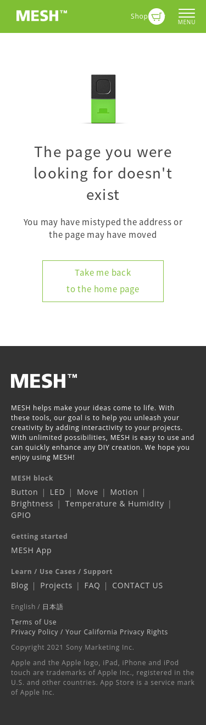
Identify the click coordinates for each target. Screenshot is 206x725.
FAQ (92, 585)
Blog (20, 585)
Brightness (32, 503)
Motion (124, 492)
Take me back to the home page (103, 280)
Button (24, 492)
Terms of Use (34, 622)
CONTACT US (137, 585)
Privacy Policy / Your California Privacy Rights (89, 632)
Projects (56, 585)
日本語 (52, 606)
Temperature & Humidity (114, 503)
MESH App (31, 550)
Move (87, 492)
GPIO (21, 515)
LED (57, 492)
